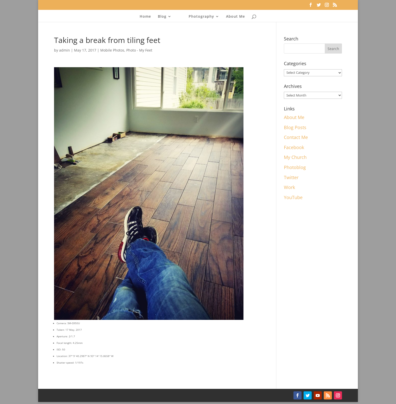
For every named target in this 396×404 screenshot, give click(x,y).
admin (64, 50)
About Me (235, 17)
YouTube (293, 197)
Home (145, 17)
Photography (201, 17)
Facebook (294, 147)
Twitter (291, 177)
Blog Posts (295, 127)
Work (289, 187)
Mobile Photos (112, 50)
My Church (295, 157)
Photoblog (295, 167)
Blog (162, 17)
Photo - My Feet (139, 50)
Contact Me (296, 137)
